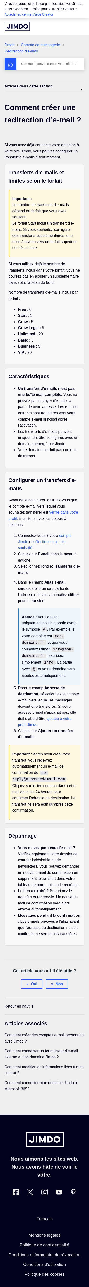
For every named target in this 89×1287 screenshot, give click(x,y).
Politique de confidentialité (44, 1240)
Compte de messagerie (40, 45)
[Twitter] (30, 1188)
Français (44, 1214)
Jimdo (10, 45)
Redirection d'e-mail (21, 51)
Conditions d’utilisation (44, 1260)
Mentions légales (44, 1231)
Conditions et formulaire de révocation (44, 1250)
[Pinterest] (73, 1188)
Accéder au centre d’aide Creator (29, 14)
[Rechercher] (45, 64)
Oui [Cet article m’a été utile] (34, 980)
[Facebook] (16, 1188)
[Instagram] (44, 1188)
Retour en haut (19, 1002)
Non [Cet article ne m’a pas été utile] (59, 980)
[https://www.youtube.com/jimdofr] (59, 1188)
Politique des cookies (44, 1270)
